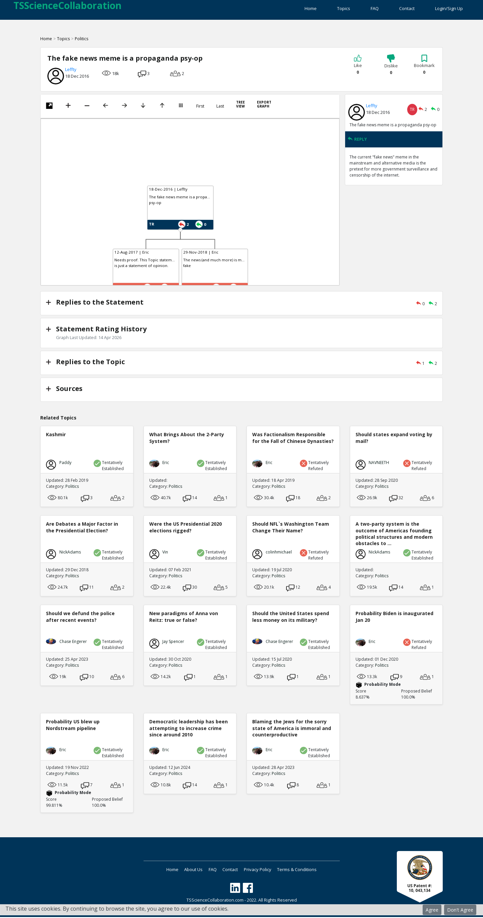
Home (280, 10)
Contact (399, 10)
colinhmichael (279, 553)
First (200, 110)
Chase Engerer (73, 642)
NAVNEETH (379, 463)
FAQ (359, 10)
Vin (165, 553)
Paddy (65, 463)
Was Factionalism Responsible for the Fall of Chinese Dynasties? (293, 438)
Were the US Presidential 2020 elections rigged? (185, 528)
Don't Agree (460, 910)
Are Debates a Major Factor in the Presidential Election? (82, 528)
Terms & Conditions (312, 870)
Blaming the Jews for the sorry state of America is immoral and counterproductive (291, 728)
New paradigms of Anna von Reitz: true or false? (183, 617)
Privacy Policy (267, 870)
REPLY (357, 143)
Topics (320, 10)
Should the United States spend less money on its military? (290, 617)
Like (358, 68)
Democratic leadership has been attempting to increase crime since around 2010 (188, 728)
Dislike (391, 68)
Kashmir (56, 435)
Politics (81, 43)
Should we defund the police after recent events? (80, 617)
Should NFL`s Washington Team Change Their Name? (290, 528)
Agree (432, 910)
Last (220, 110)
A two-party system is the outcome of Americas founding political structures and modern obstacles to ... (394, 534)
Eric (165, 463)
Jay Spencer (173, 642)
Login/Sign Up (449, 10)
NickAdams (70, 553)
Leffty (70, 73)
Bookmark (424, 68)
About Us (184, 870)
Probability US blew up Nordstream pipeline (73, 725)
